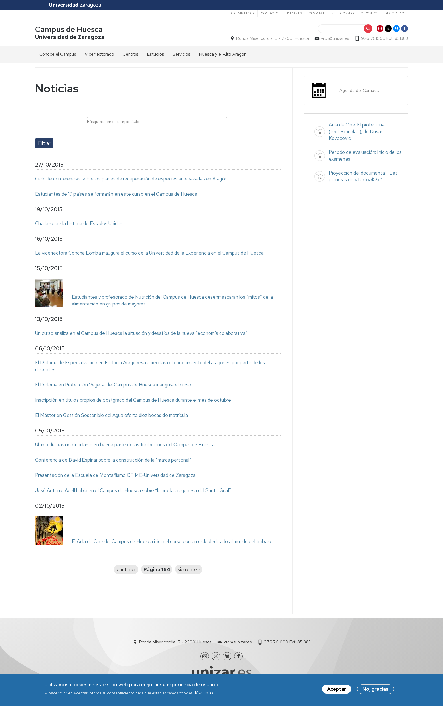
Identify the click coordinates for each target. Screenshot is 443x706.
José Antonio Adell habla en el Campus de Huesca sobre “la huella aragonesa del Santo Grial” (133, 490)
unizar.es (294, 13)
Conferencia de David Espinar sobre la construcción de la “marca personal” (113, 460)
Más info (204, 693)
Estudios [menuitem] (155, 54)
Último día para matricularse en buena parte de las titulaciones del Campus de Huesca (125, 445)
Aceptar (336, 690)
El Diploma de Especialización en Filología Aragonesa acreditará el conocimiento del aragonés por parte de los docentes (150, 366)
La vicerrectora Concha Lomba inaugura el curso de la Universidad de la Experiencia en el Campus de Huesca (149, 253)
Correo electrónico (358, 13)
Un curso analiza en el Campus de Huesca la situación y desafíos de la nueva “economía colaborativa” (141, 333)
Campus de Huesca (69, 29)
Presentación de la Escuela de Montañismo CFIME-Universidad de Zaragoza (115, 475)
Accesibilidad (242, 13)
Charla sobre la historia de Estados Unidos (79, 223)
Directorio (394, 13)
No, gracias (375, 690)
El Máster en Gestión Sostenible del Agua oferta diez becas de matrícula (111, 415)
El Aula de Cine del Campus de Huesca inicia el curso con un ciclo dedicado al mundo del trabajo (171, 541)
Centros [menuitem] (130, 54)
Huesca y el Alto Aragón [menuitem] (222, 54)
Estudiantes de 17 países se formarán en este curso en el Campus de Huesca (116, 194)
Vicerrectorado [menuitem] (99, 54)
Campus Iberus (321, 13)
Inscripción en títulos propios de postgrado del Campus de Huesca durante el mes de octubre (133, 400)
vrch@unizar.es (335, 38)
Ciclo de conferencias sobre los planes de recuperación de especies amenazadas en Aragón (131, 179)
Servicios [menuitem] (181, 54)
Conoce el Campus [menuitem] (57, 54)
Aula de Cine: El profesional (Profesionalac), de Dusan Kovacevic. (357, 131)
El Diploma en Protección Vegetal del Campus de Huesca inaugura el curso (113, 385)
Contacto (270, 13)
